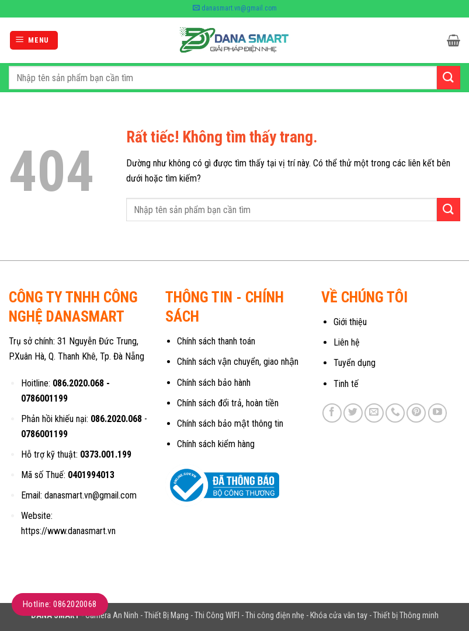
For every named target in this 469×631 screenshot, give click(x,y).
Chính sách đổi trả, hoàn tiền (228, 403)
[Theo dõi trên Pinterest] (416, 413)
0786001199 (44, 398)
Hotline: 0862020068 (60, 604)
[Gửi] (448, 77)
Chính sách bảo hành (214, 382)
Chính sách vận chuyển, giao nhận (237, 361)
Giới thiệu (350, 321)
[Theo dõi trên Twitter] (353, 413)
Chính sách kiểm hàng (216, 443)
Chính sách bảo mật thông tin (230, 423)
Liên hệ (346, 342)
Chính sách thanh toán (216, 341)
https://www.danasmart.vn (68, 530)
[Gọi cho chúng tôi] (395, 413)
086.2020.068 (78, 383)
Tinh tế (346, 383)
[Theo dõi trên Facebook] (332, 413)
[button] (34, 40)
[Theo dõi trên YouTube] (437, 413)
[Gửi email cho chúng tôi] (374, 413)
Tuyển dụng (354, 362)
